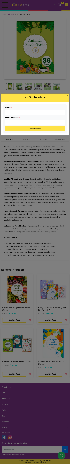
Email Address (12, 117)
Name (8, 107)
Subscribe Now (35, 128)
